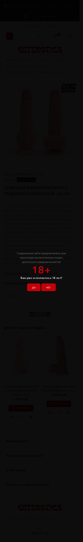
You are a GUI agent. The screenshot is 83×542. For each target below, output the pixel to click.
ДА (34, 287)
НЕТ (48, 287)
